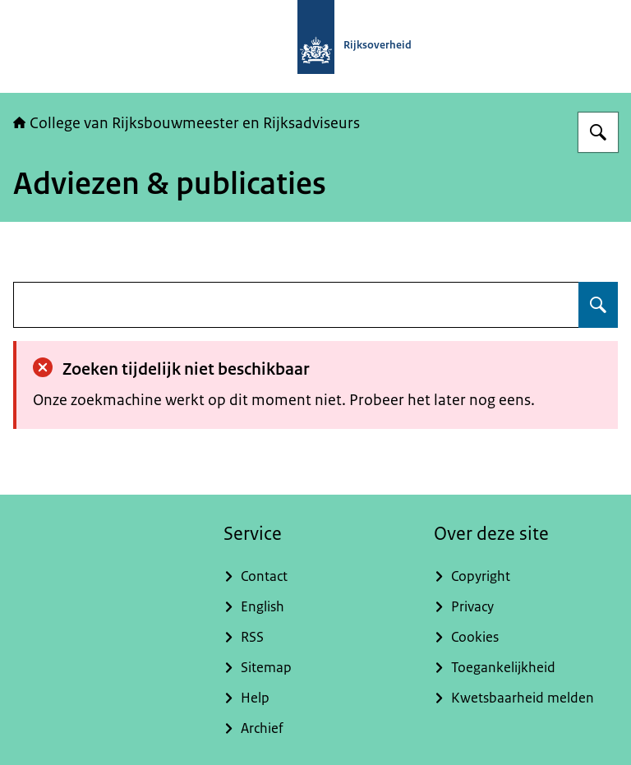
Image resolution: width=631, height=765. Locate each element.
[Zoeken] (598, 132)
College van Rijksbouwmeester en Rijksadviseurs (186, 123)
